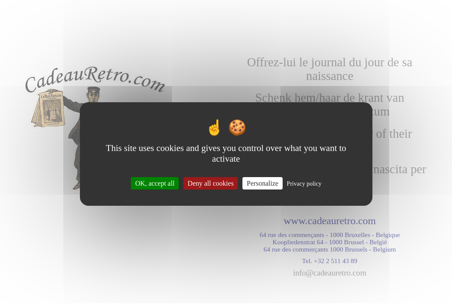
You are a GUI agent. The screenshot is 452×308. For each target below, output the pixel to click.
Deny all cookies (211, 183)
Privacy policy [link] (304, 184)
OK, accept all (154, 183)
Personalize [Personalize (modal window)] (262, 183)
